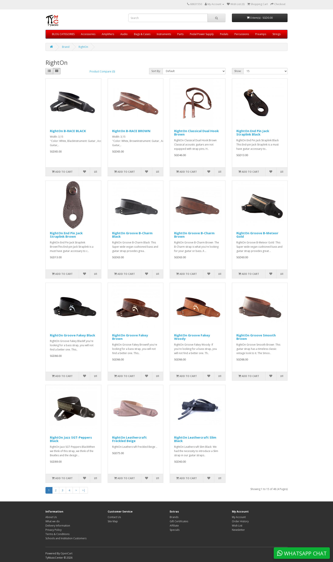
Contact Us (114, 517)
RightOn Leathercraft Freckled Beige (129, 439)
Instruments (164, 34)
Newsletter (238, 530)
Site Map (113, 521)
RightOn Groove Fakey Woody (192, 337)
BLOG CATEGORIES (63, 34)
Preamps (260, 34)
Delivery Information (57, 525)
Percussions (241, 34)
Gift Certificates (179, 521)
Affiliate (174, 525)
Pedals (224, 34)
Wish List (237, 525)
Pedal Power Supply (202, 34)
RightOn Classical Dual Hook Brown (196, 133)
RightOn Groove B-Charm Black (132, 235)
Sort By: (156, 71)
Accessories (88, 34)
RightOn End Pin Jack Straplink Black (252, 133)
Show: (237, 71)
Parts (180, 34)
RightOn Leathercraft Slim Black (195, 439)
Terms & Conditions (57, 534)
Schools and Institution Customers (65, 538)
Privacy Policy (53, 530)
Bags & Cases (142, 34)
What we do (52, 521)
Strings (276, 34)
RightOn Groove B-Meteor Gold (257, 235)
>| (83, 490)
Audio (124, 34)
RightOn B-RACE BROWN (131, 131)
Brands (174, 517)
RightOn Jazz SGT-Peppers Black (71, 439)
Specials (174, 530)
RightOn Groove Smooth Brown (256, 337)
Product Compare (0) (102, 71)
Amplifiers (108, 34)
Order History (240, 521)
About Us (51, 517)
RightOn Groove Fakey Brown (130, 337)
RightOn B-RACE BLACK (68, 131)
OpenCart (66, 553)
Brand (65, 47)
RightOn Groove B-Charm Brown (194, 235)
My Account (239, 517)
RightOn (83, 47)
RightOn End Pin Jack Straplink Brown (66, 235)
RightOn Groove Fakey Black (72, 335)
